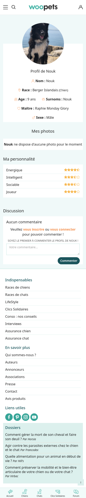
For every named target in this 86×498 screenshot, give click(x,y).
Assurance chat (17, 338)
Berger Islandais (45, 90)
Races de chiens (17, 287)
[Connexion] (80, 7)
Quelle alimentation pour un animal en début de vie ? (43, 458)
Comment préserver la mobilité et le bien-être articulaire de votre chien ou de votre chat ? (40, 471)
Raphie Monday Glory (52, 108)
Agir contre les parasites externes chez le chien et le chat (41, 447)
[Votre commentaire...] (43, 249)
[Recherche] (13, 7)
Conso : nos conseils (21, 316)
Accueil (10, 492)
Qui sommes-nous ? (20, 355)
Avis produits (15, 398)
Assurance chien (18, 331)
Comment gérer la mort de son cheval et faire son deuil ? (40, 437)
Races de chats (16, 294)
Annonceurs (14, 369)
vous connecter (63, 229)
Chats (39, 492)
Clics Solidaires (58, 492)
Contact (11, 391)
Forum (76, 492)
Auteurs (11, 362)
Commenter (68, 261)
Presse (10, 384)
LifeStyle (11, 302)
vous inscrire (33, 229)
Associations (15, 376)
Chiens (24, 492)
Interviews (13, 323)
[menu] (6, 7)
